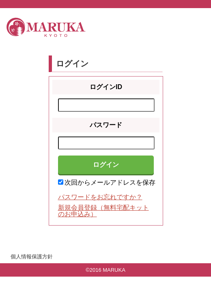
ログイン (106, 164)
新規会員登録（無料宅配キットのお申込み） (103, 211)
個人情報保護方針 (32, 257)
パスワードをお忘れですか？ (100, 197)
